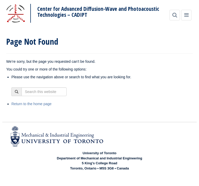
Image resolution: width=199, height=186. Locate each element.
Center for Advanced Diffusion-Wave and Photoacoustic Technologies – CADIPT (98, 12)
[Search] (174, 15)
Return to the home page (31, 104)
